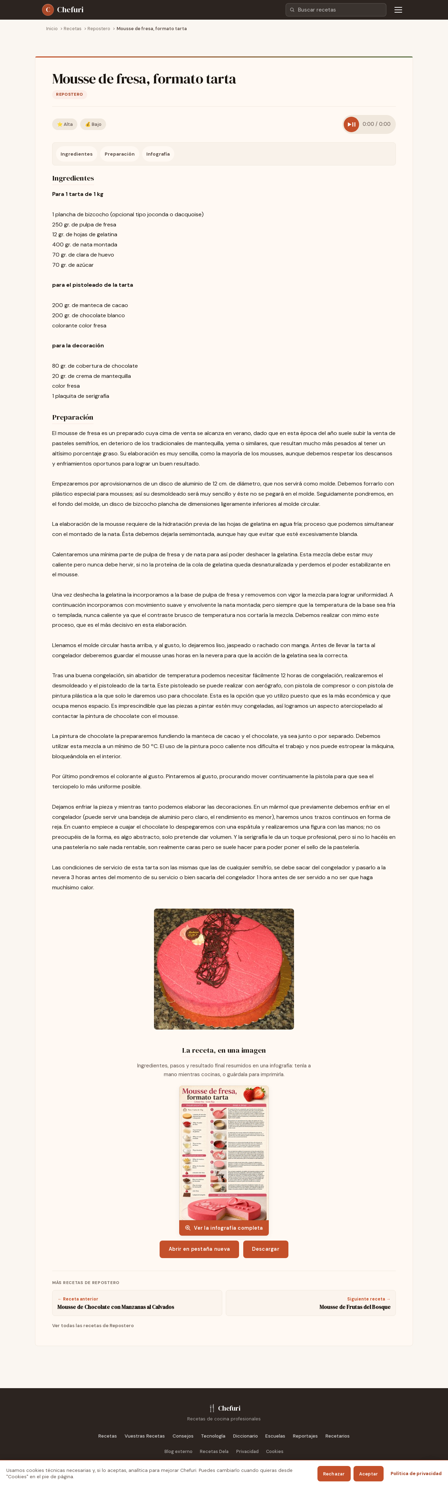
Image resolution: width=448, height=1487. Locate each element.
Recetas (107, 1436)
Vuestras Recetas (145, 1436)
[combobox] (336, 9)
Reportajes (305, 1436)
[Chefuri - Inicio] (63, 10)
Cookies (275, 1451)
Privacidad (247, 1451)
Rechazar (334, 1474)
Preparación (120, 154)
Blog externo (178, 1451)
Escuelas (275, 1436)
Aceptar (368, 1474)
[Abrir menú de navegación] (398, 10)
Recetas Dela (214, 1451)
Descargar (265, 1249)
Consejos (183, 1436)
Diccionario (245, 1436)
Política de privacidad (416, 1473)
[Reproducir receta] (351, 124)
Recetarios (338, 1436)
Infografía (158, 154)
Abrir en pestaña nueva (199, 1249)
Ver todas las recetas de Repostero (93, 1326)
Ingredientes (77, 154)
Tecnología (213, 1436)
